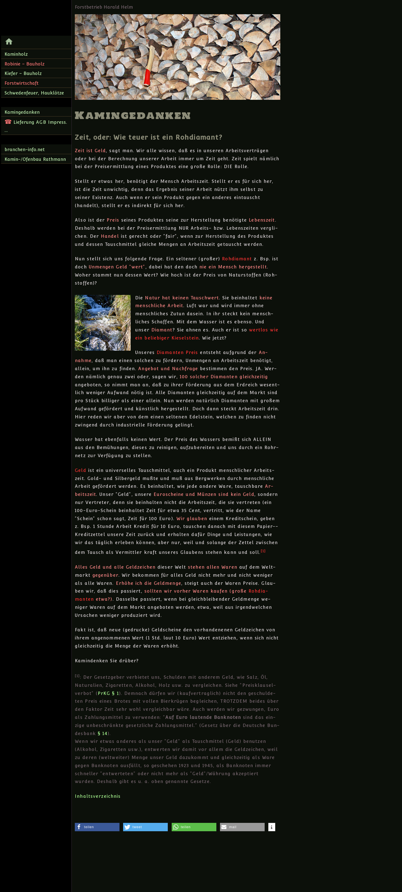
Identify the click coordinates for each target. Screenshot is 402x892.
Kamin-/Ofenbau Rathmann (35, 159)
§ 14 (102, 733)
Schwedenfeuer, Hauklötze (34, 93)
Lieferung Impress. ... (35, 125)
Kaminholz (16, 54)
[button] (97, 827)
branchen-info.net (24, 149)
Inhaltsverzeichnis (98, 796)
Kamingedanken (22, 112)
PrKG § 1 (108, 693)
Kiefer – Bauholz (23, 73)
